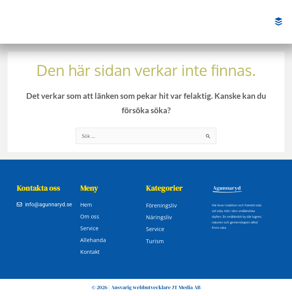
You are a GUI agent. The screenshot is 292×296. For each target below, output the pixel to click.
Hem (86, 204)
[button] (278, 22)
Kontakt (90, 251)
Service (89, 228)
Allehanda (93, 240)
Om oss (89, 216)
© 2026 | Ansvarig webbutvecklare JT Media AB (146, 287)
